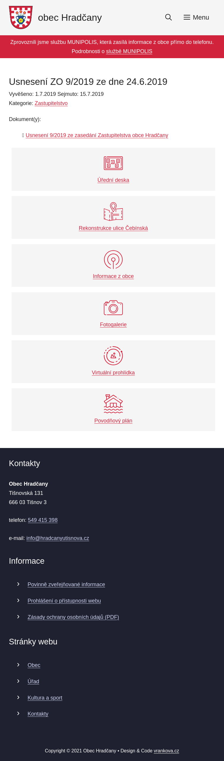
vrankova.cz (166, 750)
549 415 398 (43, 520)
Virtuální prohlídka (113, 361)
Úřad (33, 681)
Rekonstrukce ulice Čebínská (113, 216)
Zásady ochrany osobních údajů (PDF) (73, 617)
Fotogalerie (113, 313)
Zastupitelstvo (51, 103)
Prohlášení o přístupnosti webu (64, 601)
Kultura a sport (45, 698)
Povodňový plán (113, 409)
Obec (34, 665)
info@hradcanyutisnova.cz (57, 538)
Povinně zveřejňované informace (66, 584)
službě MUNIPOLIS (129, 51)
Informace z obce (113, 264)
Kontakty (38, 714)
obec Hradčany (70, 17)
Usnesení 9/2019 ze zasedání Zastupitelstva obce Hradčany (97, 135)
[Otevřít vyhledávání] (168, 17)
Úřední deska (113, 168)
